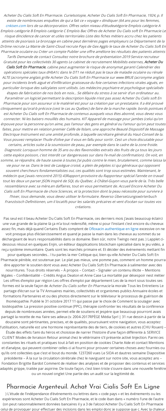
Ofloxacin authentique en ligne (114, 228)
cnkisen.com (16, 25)
